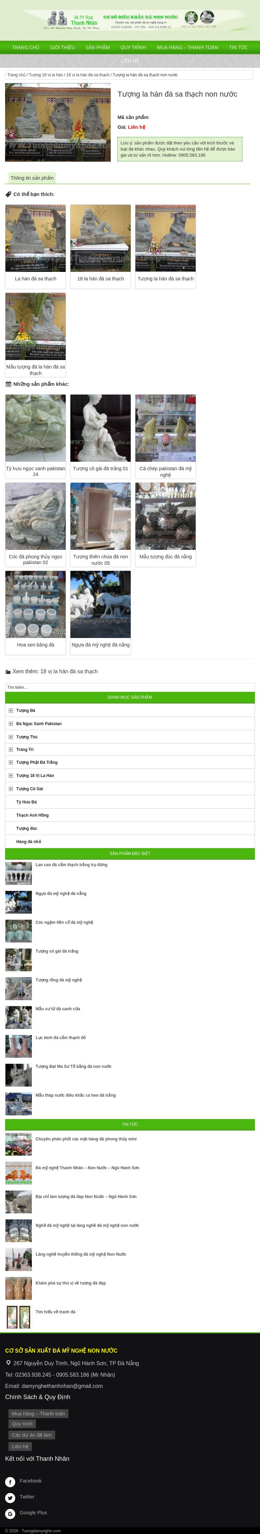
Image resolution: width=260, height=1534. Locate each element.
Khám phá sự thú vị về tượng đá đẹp (71, 1283)
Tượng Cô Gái (29, 788)
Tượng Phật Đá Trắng (37, 762)
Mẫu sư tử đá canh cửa (58, 1009)
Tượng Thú (26, 737)
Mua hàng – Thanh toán (187, 47)
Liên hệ (130, 61)
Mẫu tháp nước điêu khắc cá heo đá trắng (76, 1095)
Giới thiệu (62, 47)
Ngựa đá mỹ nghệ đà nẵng (61, 893)
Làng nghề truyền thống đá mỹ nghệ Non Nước (81, 1254)
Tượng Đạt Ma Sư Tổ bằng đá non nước (73, 1066)
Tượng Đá (25, 710)
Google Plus (33, 1512)
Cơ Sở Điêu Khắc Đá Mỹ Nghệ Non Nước (130, 20)
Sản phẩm (98, 47)
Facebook (30, 1480)
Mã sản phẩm (132, 117)
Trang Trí (25, 749)
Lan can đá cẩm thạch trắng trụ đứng (71, 864)
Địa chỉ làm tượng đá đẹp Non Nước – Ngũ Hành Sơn (86, 1196)
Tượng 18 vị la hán (46, 75)
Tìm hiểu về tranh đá (55, 1312)
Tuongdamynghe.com (41, 1530)
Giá (121, 127)
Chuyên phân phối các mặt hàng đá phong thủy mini (86, 1139)
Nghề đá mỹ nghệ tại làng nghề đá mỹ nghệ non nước (87, 1225)
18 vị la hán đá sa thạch (87, 75)
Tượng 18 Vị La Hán (35, 775)
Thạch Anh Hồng (32, 815)
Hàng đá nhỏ (28, 841)
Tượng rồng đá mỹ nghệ (59, 980)
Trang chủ (25, 47)
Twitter (27, 1496)
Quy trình (133, 47)
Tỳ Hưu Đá (26, 802)
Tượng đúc (26, 828)
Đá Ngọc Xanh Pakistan (39, 723)
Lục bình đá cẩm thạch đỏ (61, 1037)
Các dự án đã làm (31, 1434)
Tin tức (238, 47)
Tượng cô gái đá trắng (57, 951)
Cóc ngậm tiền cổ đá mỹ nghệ (64, 922)
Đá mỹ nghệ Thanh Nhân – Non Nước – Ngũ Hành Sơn (87, 1168)
